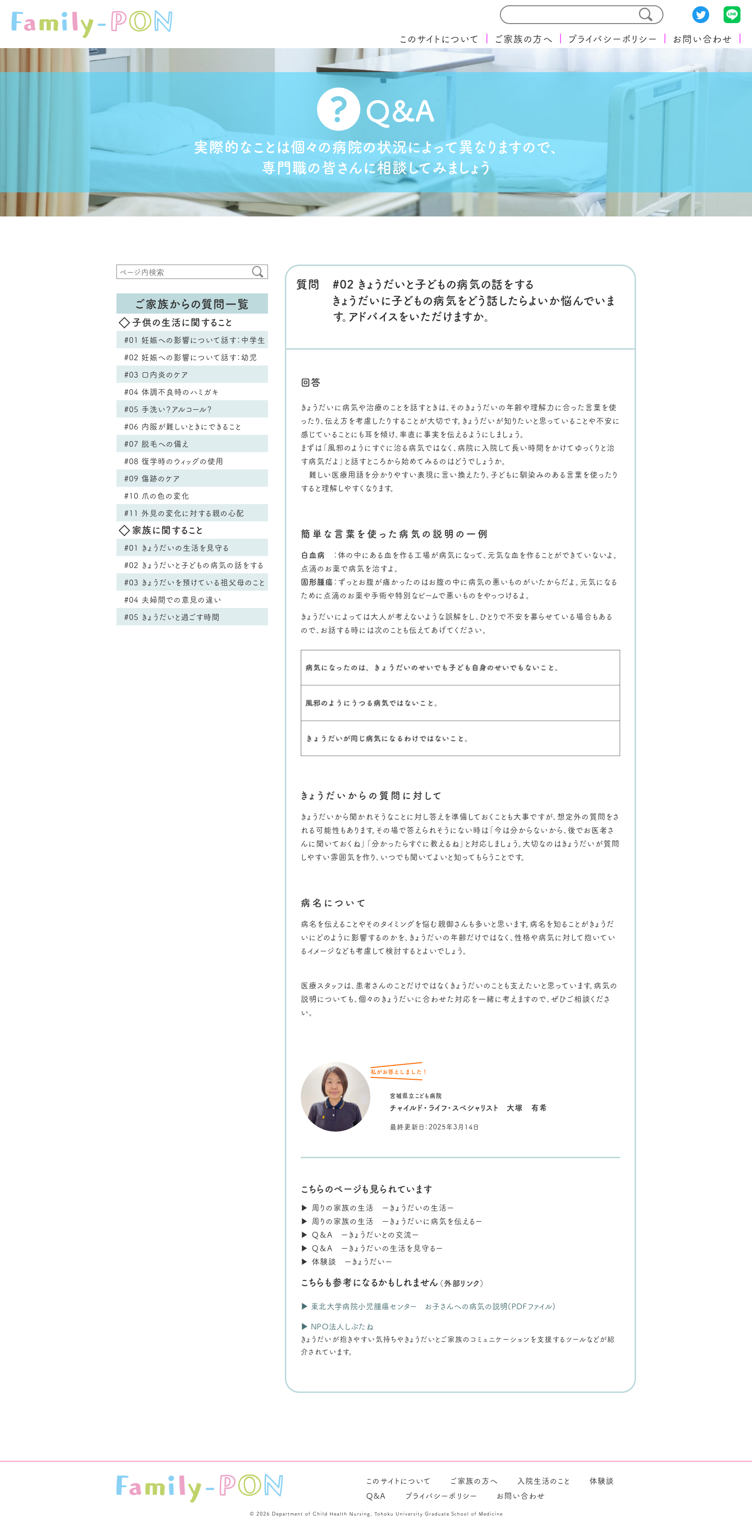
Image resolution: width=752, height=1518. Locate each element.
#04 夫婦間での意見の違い (173, 599)
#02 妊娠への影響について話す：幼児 (190, 357)
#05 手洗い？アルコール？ (168, 409)
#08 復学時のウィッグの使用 (174, 460)
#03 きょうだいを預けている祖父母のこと (194, 582)
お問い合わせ (702, 38)
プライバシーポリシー (612, 38)
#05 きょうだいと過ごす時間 (172, 616)
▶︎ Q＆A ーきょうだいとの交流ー (360, 1234)
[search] (563, 14)
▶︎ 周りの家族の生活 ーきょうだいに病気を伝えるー (392, 1220)
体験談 (601, 1480)
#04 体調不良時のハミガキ (171, 391)
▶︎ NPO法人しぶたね (337, 1326)
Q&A (376, 1495)
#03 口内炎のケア (156, 374)
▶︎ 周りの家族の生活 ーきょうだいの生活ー (377, 1207)
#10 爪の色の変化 (157, 495)
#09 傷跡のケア (152, 478)
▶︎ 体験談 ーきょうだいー (347, 1261)
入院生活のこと (543, 1480)
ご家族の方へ (524, 38)
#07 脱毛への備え (156, 443)
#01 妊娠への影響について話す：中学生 (195, 339)
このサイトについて (439, 38)
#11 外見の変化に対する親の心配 (184, 512)
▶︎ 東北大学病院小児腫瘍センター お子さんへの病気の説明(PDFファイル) (428, 1306)
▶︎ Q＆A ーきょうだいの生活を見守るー (372, 1247)
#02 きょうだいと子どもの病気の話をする (194, 564)
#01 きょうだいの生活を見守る (176, 547)
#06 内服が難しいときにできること (183, 426)
